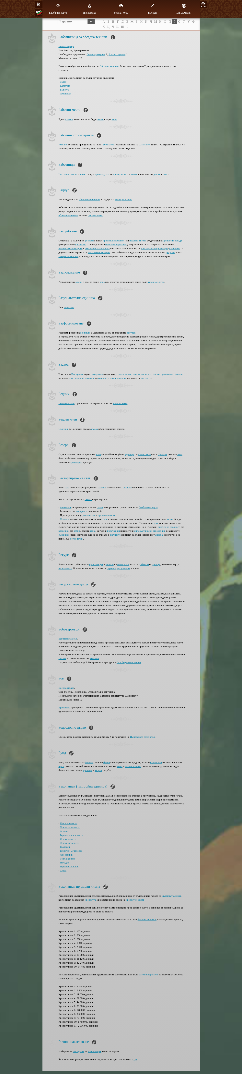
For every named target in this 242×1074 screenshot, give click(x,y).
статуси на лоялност (168, 526)
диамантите (89, 515)
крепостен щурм (135, 899)
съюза (94, 428)
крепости (146, 377)
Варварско (64, 638)
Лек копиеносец (68, 823)
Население (64, 174)
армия (77, 530)
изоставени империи (99, 252)
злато (165, 174)
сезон (100, 507)
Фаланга (64, 831)
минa (114, 119)
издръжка (97, 373)
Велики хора (121, 9)
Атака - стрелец (117, 54)
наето (74, 174)
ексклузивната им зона (97, 248)
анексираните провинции (154, 248)
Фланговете (144, 454)
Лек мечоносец (68, 838)
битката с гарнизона (116, 244)
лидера (159, 534)
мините (84, 174)
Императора (94, 1051)
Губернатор (108, 144)
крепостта (80, 244)
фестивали (75, 377)
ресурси (89, 240)
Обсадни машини (109, 66)
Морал (98, 770)
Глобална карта (58, 9)
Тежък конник (67, 858)
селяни (69, 119)
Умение (63, 144)
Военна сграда (66, 46)
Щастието (144, 144)
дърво (116, 174)
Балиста (64, 89)
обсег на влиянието (89, 199)
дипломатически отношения (149, 530)
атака (119, 766)
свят (67, 487)
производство (102, 174)
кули (161, 281)
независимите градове (71, 248)
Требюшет (65, 93)
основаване (88, 377)
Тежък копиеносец (70, 827)
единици (129, 454)
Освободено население (129, 662)
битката (89, 762)
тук (135, 1059)
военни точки (120, 403)
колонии (102, 377)
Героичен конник (69, 866)
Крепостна (64, 707)
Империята (77, 373)
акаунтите (115, 534)
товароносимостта (68, 256)
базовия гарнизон (147, 919)
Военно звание (67, 403)
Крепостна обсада (172, 240)
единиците (76, 462)
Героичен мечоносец (71, 850)
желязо (124, 174)
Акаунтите (65, 507)
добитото (144, 564)
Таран (63, 81)
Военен (152, 9)
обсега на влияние (68, 215)
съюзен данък (124, 373)
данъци (156, 564)
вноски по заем (141, 373)
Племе (73, 638)
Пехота (62, 658)
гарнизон (153, 281)
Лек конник (66, 854)
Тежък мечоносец (69, 842)
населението (65, 568)
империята (123, 564)
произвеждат (96, 564)
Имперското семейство (142, 736)
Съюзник (63, 428)
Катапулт (65, 85)
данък (157, 174)
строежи (154, 373)
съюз (155, 522)
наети (101, 119)
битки (106, 762)
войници (85, 332)
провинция (109, 240)
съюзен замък (95, 215)
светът (88, 499)
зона (102, 281)
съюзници (64, 534)
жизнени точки (133, 766)
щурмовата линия (171, 895)
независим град (138, 240)
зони (98, 454)
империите (82, 511)
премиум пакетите (108, 515)
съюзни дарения (117, 377)
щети (61, 766)
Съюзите (65, 519)
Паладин (64, 862)
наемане (179, 373)
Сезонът (127, 487)
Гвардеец (65, 846)
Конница (94, 658)
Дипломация (184, 9)
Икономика (89, 9)
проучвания (167, 373)
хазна (92, 530)
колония (119, 240)
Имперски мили (123, 199)
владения (64, 530)
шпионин (69, 307)
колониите (174, 248)
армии (78, 281)
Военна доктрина (95, 54)
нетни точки (76, 538)
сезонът (102, 487)
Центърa (162, 454)
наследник (78, 1051)
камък (134, 174)
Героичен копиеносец (71, 835)
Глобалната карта (148, 507)
